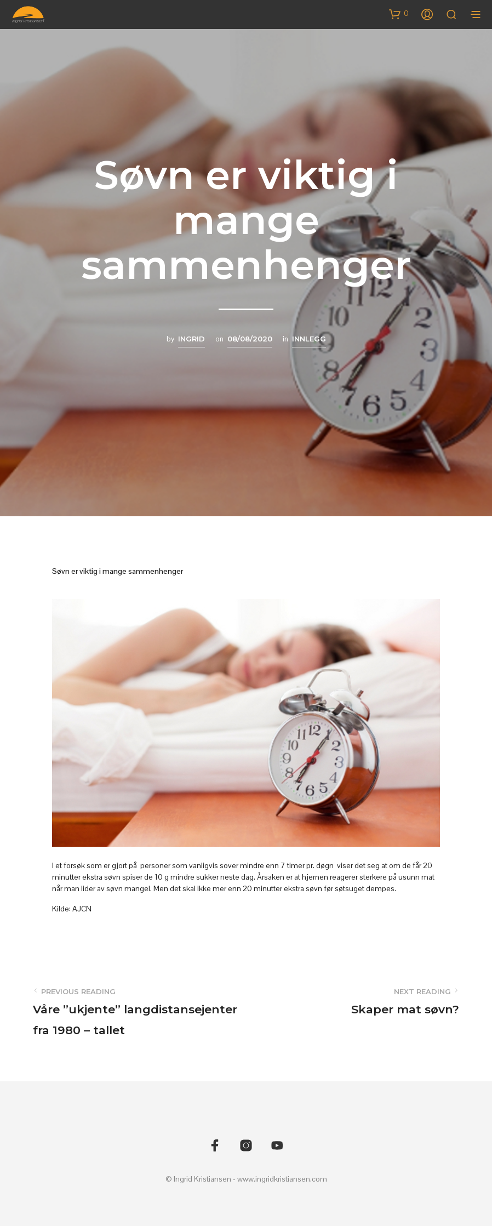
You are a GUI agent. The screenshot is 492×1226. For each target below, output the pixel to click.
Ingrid (191, 338)
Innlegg (309, 338)
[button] (399, 13)
